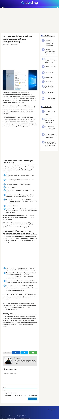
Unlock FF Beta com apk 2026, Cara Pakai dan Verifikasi (50, 120)
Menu (3, 7)
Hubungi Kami (4, 416)
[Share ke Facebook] (16, 352)
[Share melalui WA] (33, 352)
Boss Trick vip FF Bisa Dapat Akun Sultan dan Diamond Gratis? (50, 60)
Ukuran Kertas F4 (49, 81)
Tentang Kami (12, 416)
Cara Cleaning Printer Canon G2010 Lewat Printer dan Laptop (50, 128)
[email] (20, 390)
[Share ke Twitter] (24, 352)
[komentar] (20, 378)
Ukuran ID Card (48, 77)
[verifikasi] (20, 393)
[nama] (20, 387)
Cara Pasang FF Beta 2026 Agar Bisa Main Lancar (50, 113)
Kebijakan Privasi (21, 416)
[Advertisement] (29, 22)
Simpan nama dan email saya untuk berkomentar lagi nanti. (21, 395)
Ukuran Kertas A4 (49, 72)
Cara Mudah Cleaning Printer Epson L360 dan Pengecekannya (50, 136)
